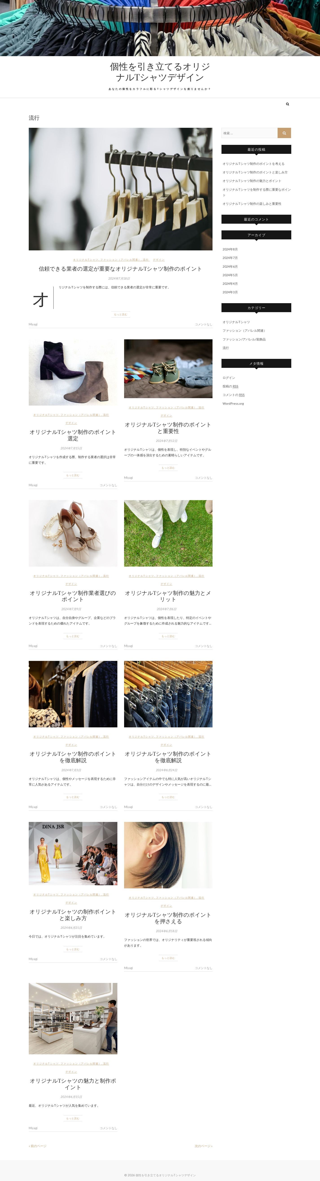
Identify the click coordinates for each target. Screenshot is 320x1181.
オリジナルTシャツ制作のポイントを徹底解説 (73, 757)
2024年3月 (230, 292)
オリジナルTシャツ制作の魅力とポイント (252, 181)
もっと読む (120, 314)
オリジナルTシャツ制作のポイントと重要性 (168, 427)
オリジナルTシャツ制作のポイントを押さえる (168, 918)
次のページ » (204, 1146)
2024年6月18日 (166, 931)
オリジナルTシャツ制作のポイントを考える (254, 164)
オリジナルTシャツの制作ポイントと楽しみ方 (73, 914)
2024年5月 (230, 275)
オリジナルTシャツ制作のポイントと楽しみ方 (255, 172)
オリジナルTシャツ (86, 259)
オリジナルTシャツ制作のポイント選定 (73, 435)
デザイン (159, 259)
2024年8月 (230, 249)
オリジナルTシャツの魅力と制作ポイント (73, 1083)
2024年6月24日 (166, 770)
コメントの (234, 395)
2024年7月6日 (166, 609)
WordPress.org (233, 403)
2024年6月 (230, 266)
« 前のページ (37, 1146)
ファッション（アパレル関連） (120, 259)
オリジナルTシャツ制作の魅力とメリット (168, 596)
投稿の (230, 386)
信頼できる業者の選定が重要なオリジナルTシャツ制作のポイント (120, 268)
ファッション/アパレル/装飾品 (244, 339)
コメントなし (204, 324)
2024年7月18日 (119, 278)
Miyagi (33, 324)
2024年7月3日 (71, 770)
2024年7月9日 (71, 609)
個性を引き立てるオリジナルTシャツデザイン (160, 71)
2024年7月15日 (71, 448)
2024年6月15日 (71, 1097)
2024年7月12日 (166, 441)
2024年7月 (230, 258)
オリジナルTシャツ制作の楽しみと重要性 (252, 203)
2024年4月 (230, 283)
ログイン (229, 378)
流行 (146, 259)
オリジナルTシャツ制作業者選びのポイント (73, 596)
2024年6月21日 (71, 927)
